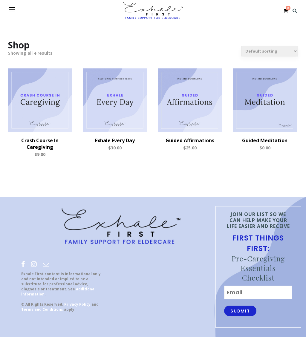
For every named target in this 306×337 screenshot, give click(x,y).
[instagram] (34, 263)
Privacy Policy (77, 304)
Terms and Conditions (42, 309)
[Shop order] (269, 51)
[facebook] (23, 263)
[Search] (295, 10)
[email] (46, 263)
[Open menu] (12, 9)
